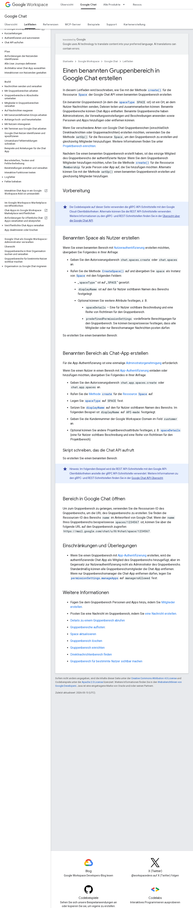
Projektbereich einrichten (79, 146)
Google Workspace (88, 61)
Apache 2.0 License (92, 682)
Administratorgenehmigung (144, 363)
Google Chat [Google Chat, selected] (88, 4)
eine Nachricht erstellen (160, 613)
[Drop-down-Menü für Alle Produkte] (124, 4)
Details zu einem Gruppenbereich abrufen (97, 620)
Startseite (68, 61)
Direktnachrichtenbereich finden (91, 654)
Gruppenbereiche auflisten (87, 627)
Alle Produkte (111, 4)
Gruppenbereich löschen (86, 641)
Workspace (30, 4)
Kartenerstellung (134, 24)
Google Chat (16, 16)
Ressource (135, 394)
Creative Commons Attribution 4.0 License (154, 678)
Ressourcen (140, 4)
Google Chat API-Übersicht (147, 478)
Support (111, 24)
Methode (101, 394)
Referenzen (50, 24)
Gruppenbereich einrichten (87, 647)
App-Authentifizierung (134, 370)
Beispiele (94, 24)
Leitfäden (128, 61)
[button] (24, 33)
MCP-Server (73, 24)
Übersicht (67, 4)
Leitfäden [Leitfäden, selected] (30, 24)
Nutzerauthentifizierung (129, 247)
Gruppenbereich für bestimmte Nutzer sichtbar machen (106, 661)
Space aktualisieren (83, 634)
